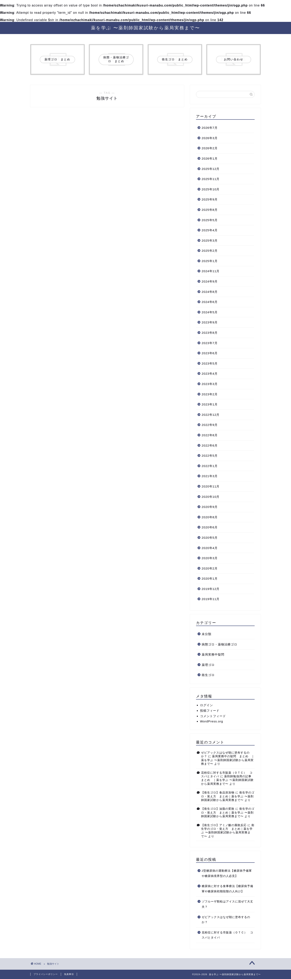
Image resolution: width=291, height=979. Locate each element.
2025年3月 (210, 240)
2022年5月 (210, 455)
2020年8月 (210, 517)
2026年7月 (210, 127)
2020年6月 (210, 527)
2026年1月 (210, 158)
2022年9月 (210, 425)
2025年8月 (210, 209)
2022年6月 (210, 445)
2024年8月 (210, 291)
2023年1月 (210, 404)
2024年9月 (210, 281)
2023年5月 (210, 363)
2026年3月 (210, 138)
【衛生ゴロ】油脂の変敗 (217, 808)
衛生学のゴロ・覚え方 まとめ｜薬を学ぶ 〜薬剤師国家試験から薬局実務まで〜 (228, 796)
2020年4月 (210, 548)
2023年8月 (210, 332)
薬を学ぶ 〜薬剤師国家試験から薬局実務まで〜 (145, 27)
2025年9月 (210, 199)
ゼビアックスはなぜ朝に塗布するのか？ (226, 920)
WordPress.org (211, 721)
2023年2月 (210, 394)
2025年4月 (210, 230)
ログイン (206, 705)
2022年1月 (210, 466)
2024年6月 (210, 302)
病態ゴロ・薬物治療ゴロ (219, 644)
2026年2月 (210, 148)
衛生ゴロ (208, 675)
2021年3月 (210, 476)
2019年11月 (211, 599)
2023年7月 (210, 343)
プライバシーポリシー (46, 974)
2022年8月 (210, 435)
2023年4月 (210, 373)
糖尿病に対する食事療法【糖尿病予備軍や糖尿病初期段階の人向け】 (227, 889)
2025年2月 (210, 250)
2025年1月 (210, 261)
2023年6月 (210, 353)
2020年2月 (210, 568)
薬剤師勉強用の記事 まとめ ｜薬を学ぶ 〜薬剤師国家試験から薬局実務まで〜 (228, 780)
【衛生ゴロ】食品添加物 (217, 792)
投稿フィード (209, 710)
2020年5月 (210, 537)
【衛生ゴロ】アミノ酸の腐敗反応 (224, 825)
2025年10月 (211, 189)
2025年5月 (210, 220)
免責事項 (69, 974)
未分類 (206, 634)
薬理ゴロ (208, 665)
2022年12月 (211, 414)
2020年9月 (210, 507)
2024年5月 (210, 312)
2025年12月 (211, 169)
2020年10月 (211, 496)
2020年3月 (210, 558)
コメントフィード (213, 716)
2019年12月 (211, 589)
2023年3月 (210, 384)
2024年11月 (211, 271)
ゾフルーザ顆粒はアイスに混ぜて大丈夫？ (227, 904)
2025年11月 (211, 179)
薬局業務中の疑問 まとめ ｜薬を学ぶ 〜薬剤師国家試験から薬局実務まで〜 (228, 760)
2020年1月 (210, 578)
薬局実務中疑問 (213, 654)
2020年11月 (211, 486)
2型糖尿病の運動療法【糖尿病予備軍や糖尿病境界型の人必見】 (227, 873)
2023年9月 (210, 322)
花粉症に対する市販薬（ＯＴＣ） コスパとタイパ (227, 935)
